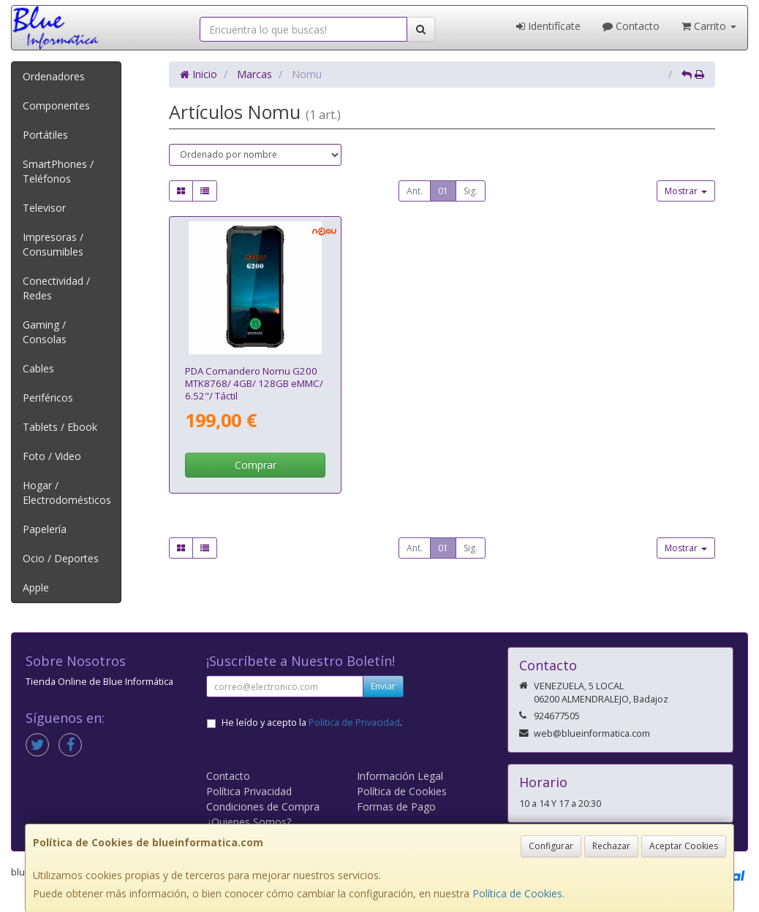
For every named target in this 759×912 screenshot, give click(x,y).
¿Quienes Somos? (248, 822)
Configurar (551, 846)
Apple (36, 587)
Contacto (631, 26)
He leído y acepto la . (312, 722)
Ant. (415, 191)
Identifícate (548, 26)
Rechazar (611, 846)
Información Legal (400, 776)
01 (443, 191)
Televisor (44, 208)
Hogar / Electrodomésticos (67, 492)
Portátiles (45, 135)
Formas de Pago (396, 806)
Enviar (383, 686)
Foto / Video (52, 456)
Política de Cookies (517, 893)
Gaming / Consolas (45, 332)
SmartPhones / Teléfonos (58, 171)
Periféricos (48, 398)
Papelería (45, 529)
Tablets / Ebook (60, 427)
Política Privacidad (249, 791)
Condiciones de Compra (263, 806)
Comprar (255, 465)
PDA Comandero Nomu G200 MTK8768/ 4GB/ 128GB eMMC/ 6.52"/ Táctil (254, 383)
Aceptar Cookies (683, 846)
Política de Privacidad (354, 722)
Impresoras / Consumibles (53, 244)
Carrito (708, 26)
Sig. (470, 191)
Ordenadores (54, 76)
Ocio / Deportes (61, 558)
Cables (38, 368)
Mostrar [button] (686, 191)
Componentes (56, 105)
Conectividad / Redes (56, 288)
